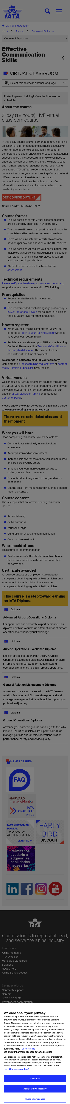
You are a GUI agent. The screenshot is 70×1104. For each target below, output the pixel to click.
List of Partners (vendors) (16, 1075)
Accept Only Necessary (35, 1095)
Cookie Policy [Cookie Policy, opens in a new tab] (28, 1055)
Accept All (35, 1085)
